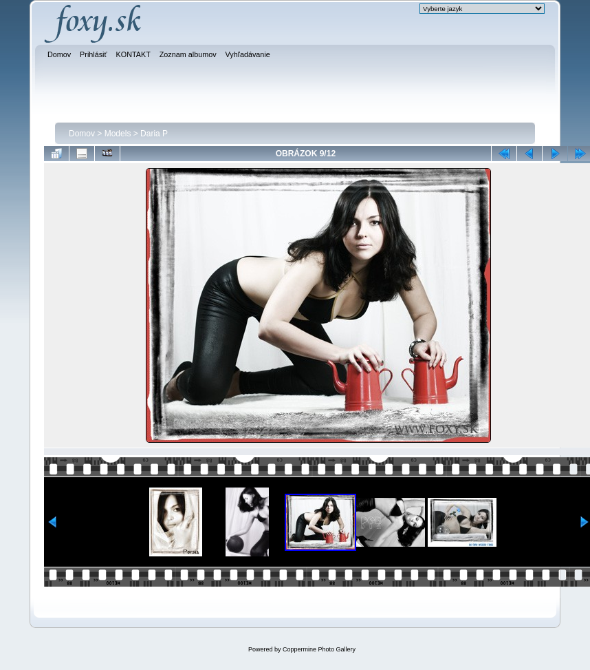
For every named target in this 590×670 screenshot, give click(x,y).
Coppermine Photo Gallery (319, 649)
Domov (82, 133)
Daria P (154, 133)
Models (118, 133)
